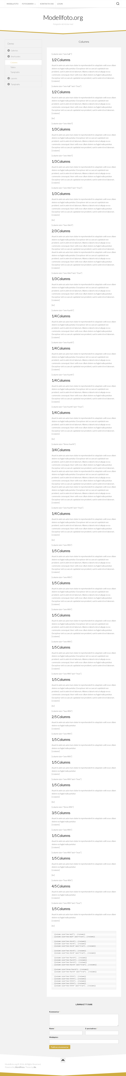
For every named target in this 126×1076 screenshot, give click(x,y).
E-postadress (91, 1028)
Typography (15, 72)
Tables (13, 67)
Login (60, 4)
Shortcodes (15, 56)
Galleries (14, 50)
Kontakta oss (47, 4)
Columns (13, 62)
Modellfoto (12, 4)
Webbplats (53, 1037)
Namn (52, 1028)
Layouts (14, 78)
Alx (35, 1067)
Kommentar (54, 1012)
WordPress (20, 1067)
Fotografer (27, 4)
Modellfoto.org (63, 17)
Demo (11, 43)
